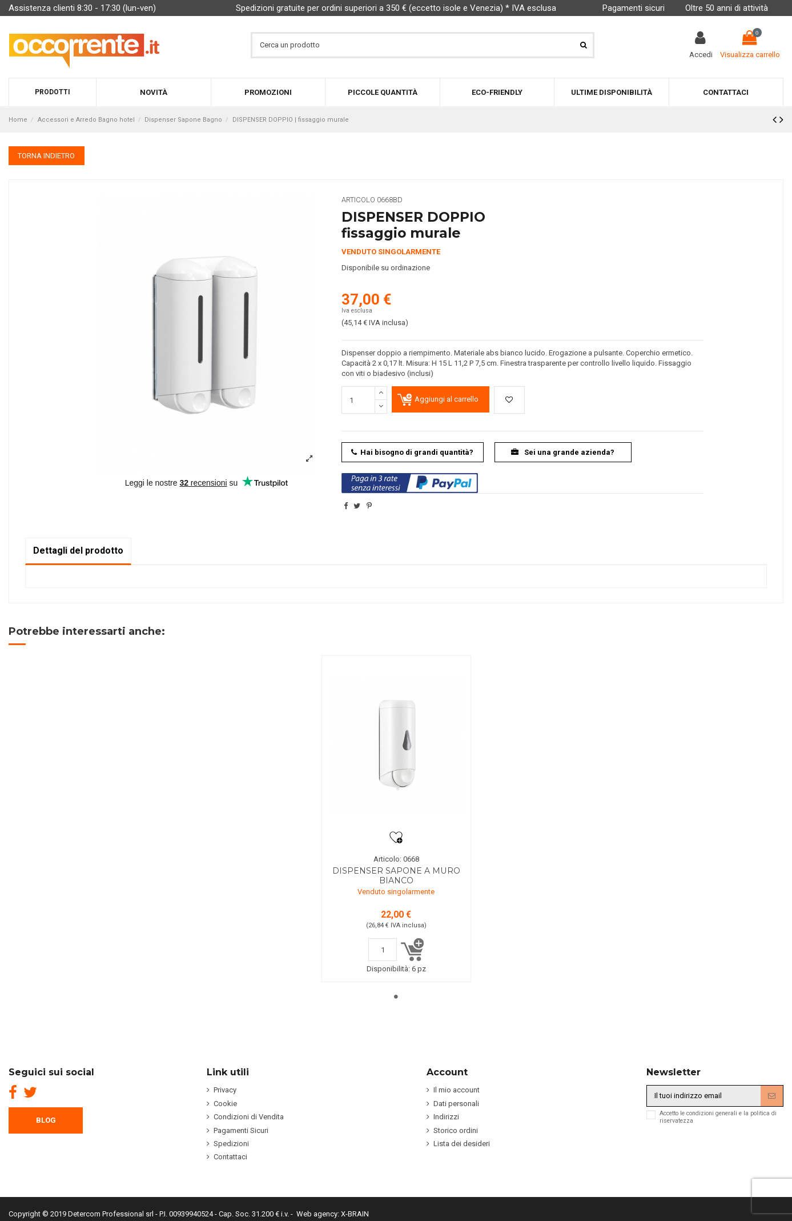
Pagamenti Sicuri (241, 1130)
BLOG (46, 1120)
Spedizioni (231, 1143)
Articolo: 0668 (396, 859)
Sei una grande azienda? (562, 452)
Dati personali (456, 1103)
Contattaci (230, 1156)
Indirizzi (446, 1116)
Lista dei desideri (461, 1143)
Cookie (225, 1103)
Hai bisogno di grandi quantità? (412, 452)
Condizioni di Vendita (249, 1116)
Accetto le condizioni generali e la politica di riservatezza (718, 1117)
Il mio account (456, 1090)
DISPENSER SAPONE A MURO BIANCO (396, 876)
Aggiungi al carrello (447, 399)
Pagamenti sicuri (633, 8)
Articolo (358, 199)
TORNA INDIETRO (46, 155)
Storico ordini (455, 1130)
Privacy (225, 1090)
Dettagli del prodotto (78, 550)
